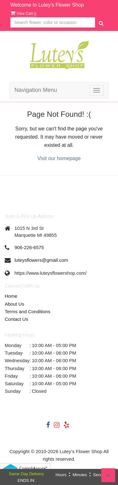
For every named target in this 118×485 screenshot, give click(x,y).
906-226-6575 (29, 247)
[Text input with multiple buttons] (52, 22)
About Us (14, 304)
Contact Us (16, 319)
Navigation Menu (35, 90)
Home (11, 296)
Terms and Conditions (27, 311)
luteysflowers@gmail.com (41, 260)
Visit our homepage (59, 158)
